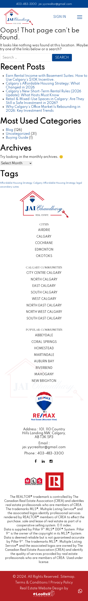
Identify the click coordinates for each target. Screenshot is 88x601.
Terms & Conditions (31, 582)
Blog (9, 130)
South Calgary (44, 292)
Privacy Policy (62, 582)
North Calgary (44, 279)
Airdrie (44, 230)
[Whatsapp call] (80, 591)
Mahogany (44, 374)
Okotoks (44, 256)
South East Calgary (44, 318)
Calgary (44, 236)
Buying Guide (17, 137)
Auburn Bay (44, 361)
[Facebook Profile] (36, 461)
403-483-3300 (26, 4)
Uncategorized (18, 134)
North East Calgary (44, 305)
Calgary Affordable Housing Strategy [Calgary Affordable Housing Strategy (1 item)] (54, 183)
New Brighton (44, 381)
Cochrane (44, 243)
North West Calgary (44, 312)
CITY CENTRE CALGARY (44, 273)
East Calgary (44, 286)
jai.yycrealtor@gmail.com (55, 4)
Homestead (44, 348)
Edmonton (44, 249)
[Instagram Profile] (52, 461)
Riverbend (44, 368)
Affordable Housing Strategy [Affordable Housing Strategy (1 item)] (16, 183)
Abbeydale (44, 335)
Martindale (44, 355)
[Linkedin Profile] (44, 461)
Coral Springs (44, 342)
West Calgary (44, 299)
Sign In (59, 17)
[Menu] (79, 17)
